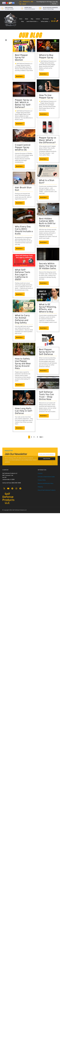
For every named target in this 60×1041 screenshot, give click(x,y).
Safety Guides (45, 21)
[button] (55, 19)
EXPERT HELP (28, 7)
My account (46, 18)
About (26, 18)
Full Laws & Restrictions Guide (46, 477)
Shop (22, 21)
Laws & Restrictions (32, 21)
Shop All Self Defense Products (46, 490)
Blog (32, 18)
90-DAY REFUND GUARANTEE (50, 7)
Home (20, 18)
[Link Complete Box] (24, 59)
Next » (41, 437)
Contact (38, 18)
